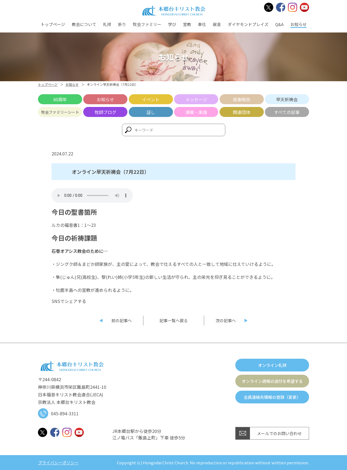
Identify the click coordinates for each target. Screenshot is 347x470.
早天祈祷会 (287, 99)
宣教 (187, 24)
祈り (122, 24)
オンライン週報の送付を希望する (272, 381)
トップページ (53, 24)
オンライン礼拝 (272, 365)
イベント (150, 99)
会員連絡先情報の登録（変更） (272, 397)
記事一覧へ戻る (173, 320)
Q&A (279, 24)
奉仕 (202, 24)
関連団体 (241, 112)
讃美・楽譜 (196, 112)
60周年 (60, 99)
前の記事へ (121, 320)
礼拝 (107, 24)
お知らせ (298, 24)
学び (172, 24)
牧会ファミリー (147, 24)
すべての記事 (287, 112)
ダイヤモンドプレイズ (248, 24)
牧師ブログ (105, 112)
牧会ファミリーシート (60, 112)
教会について (84, 24)
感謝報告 (241, 99)
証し (150, 112)
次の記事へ (226, 320)
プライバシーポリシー (58, 463)
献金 (217, 24)
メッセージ (196, 99)
